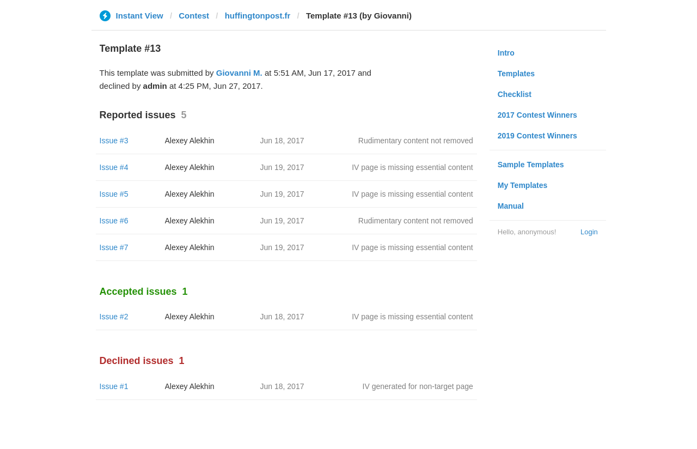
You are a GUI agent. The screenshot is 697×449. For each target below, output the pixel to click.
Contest (194, 15)
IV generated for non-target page (418, 386)
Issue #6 (114, 220)
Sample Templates (531, 164)
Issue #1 (114, 386)
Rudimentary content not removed (415, 140)
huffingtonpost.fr (258, 15)
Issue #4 (114, 167)
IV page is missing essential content (412, 167)
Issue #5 (114, 194)
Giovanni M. (239, 72)
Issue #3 (114, 140)
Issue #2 (114, 316)
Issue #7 (114, 247)
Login (589, 232)
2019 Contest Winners (537, 135)
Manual (511, 206)
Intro (506, 52)
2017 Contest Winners (537, 115)
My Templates (523, 185)
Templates (516, 73)
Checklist (514, 94)
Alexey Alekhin (190, 140)
